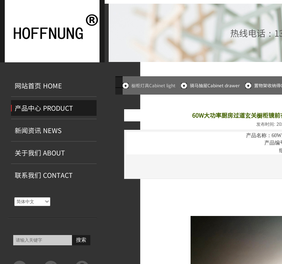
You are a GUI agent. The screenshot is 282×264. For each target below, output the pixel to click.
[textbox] (42, 240)
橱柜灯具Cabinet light (153, 85)
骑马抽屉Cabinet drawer (215, 85)
